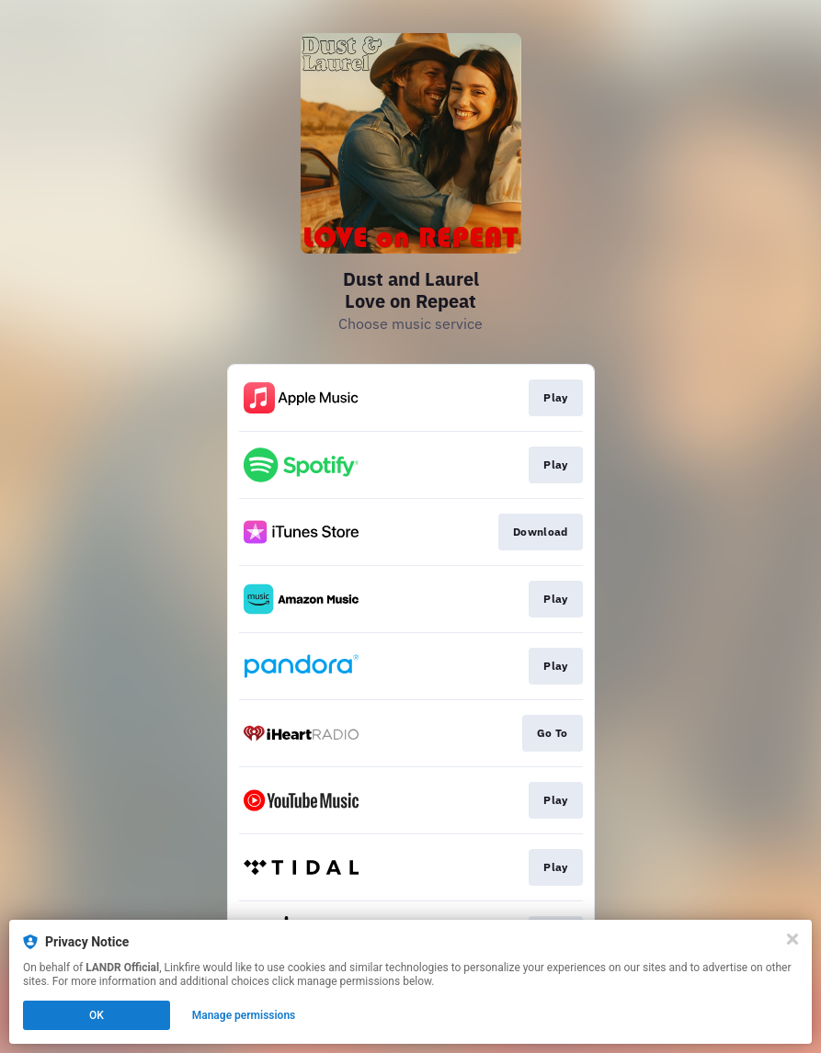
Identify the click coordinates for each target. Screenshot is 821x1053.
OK (96, 1015)
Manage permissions (244, 1015)
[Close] (792, 939)
